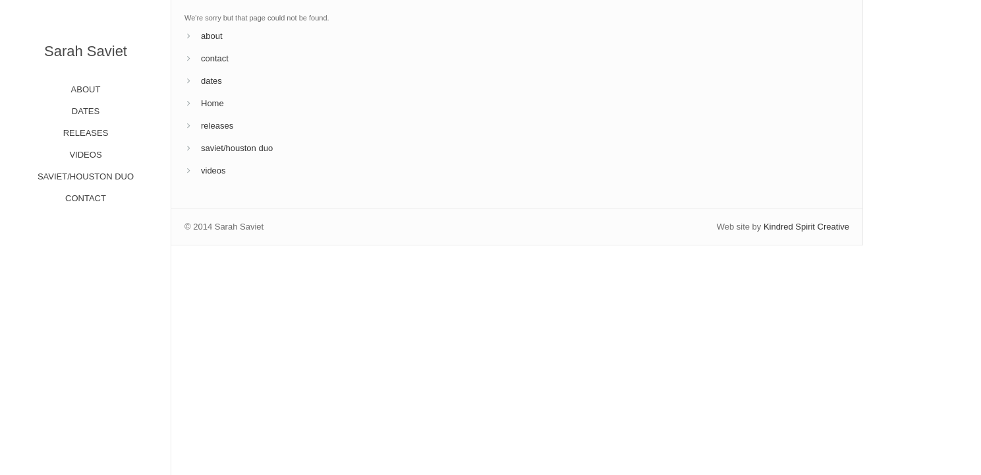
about (212, 36)
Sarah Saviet (85, 51)
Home (212, 103)
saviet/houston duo (237, 148)
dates (211, 81)
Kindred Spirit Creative (806, 227)
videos (213, 170)
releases (217, 126)
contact (215, 58)
